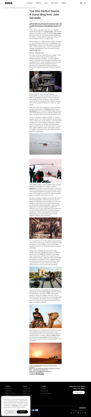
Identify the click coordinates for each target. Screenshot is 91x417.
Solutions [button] (38, 3)
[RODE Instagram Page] (75, 413)
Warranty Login (26, 390)
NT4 (59, 335)
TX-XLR (43, 252)
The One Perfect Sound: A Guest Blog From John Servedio (21, 7)
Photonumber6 (40, 374)
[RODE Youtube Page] (78, 413)
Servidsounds (40, 373)
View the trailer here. (35, 50)
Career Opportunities (46, 393)
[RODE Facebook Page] (71, 413)
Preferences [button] (10, 412)
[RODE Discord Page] (85, 413)
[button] (81, 3)
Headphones (8, 390)
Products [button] (29, 3)
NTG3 (45, 107)
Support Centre (26, 388)
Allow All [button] (22, 412)
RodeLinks (32, 188)
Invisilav (48, 292)
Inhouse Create (48, 31)
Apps (46, 3)
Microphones (8, 388)
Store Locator (26, 393)
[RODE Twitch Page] (82, 413)
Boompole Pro (33, 111)
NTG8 (53, 335)
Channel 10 (38, 366)
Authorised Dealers (27, 395)
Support (64, 3)
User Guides (54, 3)
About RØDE (44, 388)
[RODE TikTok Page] (80, 413)
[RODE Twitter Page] (73, 413)
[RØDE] (12, 3)
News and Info (44, 390)
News (6, 7)
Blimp (48, 109)
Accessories (8, 395)
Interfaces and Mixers (10, 393)
